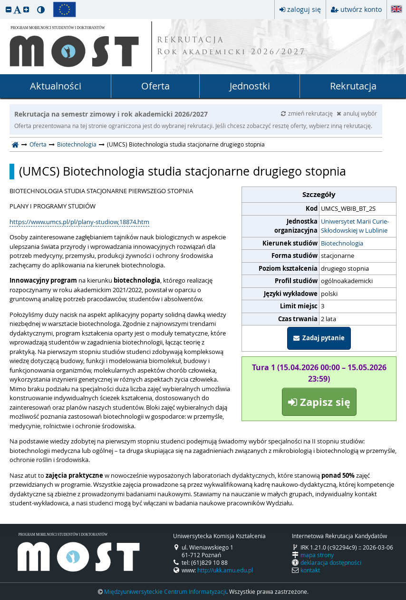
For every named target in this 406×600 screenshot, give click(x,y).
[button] (8, 9)
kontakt (310, 570)
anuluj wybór (357, 113)
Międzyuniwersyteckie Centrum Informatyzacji (165, 591)
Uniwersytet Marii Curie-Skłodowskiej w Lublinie (355, 226)
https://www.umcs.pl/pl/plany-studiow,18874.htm (79, 221)
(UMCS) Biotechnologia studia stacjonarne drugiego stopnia (182, 171)
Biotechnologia (77, 144)
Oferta (155, 85)
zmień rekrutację (307, 113)
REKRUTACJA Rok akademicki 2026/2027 (231, 46)
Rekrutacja (353, 85)
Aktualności (55, 85)
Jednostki (250, 85)
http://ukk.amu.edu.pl (225, 570)
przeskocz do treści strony (2, 2)
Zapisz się (319, 401)
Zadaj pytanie (319, 338)
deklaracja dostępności (330, 562)
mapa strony (317, 555)
